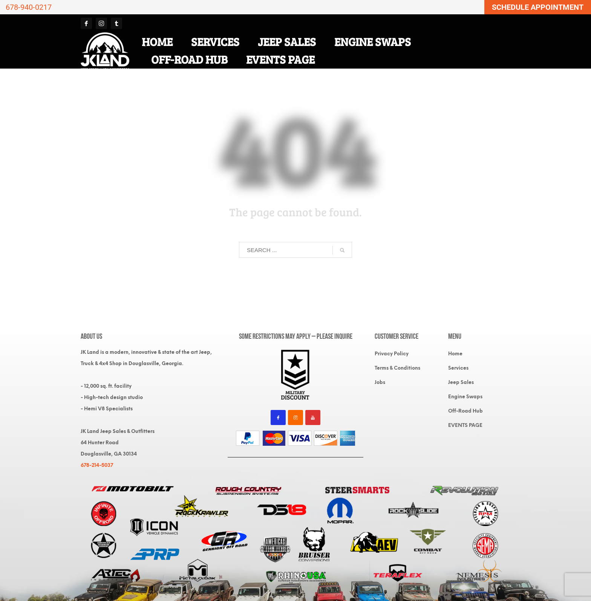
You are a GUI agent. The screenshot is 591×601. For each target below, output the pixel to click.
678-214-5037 (97, 465)
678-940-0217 (29, 7)
